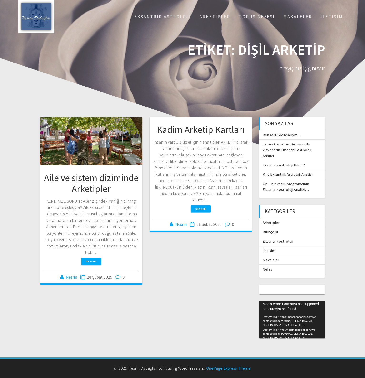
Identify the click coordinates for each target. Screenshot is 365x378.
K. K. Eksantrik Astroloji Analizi (288, 174)
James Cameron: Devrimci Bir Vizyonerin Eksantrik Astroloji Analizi (287, 150)
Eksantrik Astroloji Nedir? (284, 165)
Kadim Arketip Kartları (201, 130)
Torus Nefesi (257, 16)
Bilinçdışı (270, 231)
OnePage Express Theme (228, 368)
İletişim (332, 16)
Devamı (91, 261)
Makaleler (297, 16)
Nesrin (71, 277)
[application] (292, 320)
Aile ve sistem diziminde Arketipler (91, 183)
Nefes (267, 269)
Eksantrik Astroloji (162, 16)
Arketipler (215, 16)
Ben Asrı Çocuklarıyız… (282, 134)
